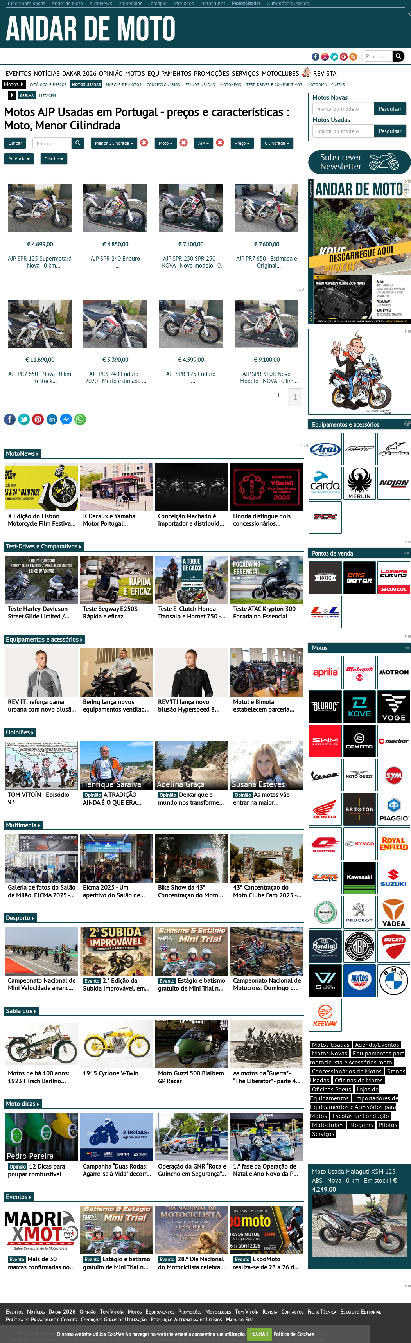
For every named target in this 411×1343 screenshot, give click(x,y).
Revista (324, 73)
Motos (135, 73)
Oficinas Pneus (331, 1089)
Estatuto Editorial (360, 1311)
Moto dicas (23, 1103)
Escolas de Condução (360, 1116)
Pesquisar (390, 108)
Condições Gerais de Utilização (114, 1319)
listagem (47, 95)
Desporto (20, 918)
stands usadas (200, 84)
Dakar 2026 (79, 73)
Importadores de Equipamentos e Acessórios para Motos (354, 1107)
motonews (230, 84)
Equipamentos (169, 73)
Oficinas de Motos (359, 1080)
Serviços (245, 73)
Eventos (18, 73)
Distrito (54, 159)
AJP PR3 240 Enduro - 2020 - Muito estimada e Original (115, 381)
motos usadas (86, 84)
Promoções (212, 73)
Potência (19, 159)
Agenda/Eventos (377, 1044)
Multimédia (23, 825)
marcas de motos (123, 84)
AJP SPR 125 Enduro (190, 374)
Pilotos (388, 1125)
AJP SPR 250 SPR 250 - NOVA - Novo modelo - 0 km (191, 265)
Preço (242, 143)
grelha (27, 95)
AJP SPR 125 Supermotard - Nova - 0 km (40, 262)
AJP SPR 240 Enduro (115, 258)
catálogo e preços (48, 84)
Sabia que (21, 1011)
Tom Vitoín (112, 1311)
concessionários (163, 84)
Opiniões (20, 732)
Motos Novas (329, 1053)
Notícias (47, 73)
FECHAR (259, 1333)
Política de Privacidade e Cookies (41, 1319)
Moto (166, 143)
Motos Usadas (331, 1044)
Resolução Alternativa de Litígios (186, 1319)
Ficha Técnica (321, 1311)
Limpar (15, 143)
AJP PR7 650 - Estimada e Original (266, 262)
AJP (203, 143)
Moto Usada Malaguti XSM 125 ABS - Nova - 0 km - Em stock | (359, 1212)
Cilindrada (277, 143)
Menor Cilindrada (114, 143)
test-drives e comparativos (274, 84)
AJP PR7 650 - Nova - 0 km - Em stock (39, 377)
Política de (293, 1333)
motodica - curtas (326, 84)
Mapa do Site (239, 1319)
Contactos (292, 1311)
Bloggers (361, 1125)
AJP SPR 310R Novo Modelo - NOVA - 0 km (266, 377)
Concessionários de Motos (347, 1071)
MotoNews (22, 453)
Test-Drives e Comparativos (44, 546)
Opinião (111, 73)
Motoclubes (280, 73)
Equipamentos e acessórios (44, 639)
